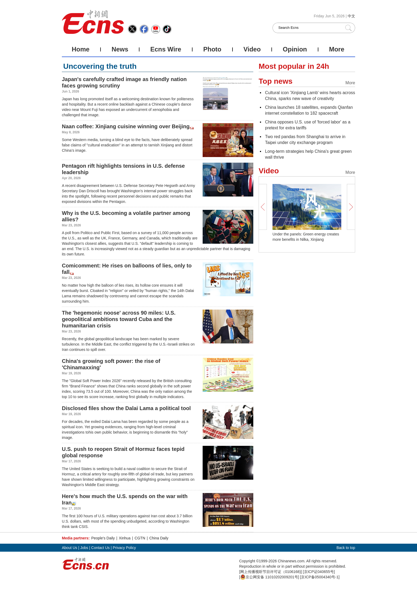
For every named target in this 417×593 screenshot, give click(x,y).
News (119, 49)
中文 (351, 16)
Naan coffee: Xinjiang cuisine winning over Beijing (126, 126)
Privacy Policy (124, 548)
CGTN (140, 538)
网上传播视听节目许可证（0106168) (270, 572)
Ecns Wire (165, 49)
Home (81, 49)
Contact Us (100, 548)
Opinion (295, 49)
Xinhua (125, 538)
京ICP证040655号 (319, 572)
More (336, 49)
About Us (69, 548)
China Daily (159, 538)
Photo (212, 49)
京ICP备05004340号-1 (319, 577)
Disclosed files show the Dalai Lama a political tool (126, 408)
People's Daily (103, 538)
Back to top (345, 548)
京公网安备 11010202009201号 (269, 577)
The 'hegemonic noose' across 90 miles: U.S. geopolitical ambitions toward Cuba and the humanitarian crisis (118, 319)
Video (252, 49)
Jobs (84, 548)
